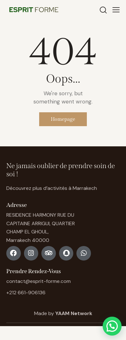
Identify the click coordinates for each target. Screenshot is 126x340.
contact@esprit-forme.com (38, 281)
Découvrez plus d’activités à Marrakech (51, 188)
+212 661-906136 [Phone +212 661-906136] (25, 292)
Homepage (63, 119)
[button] (112, 326)
